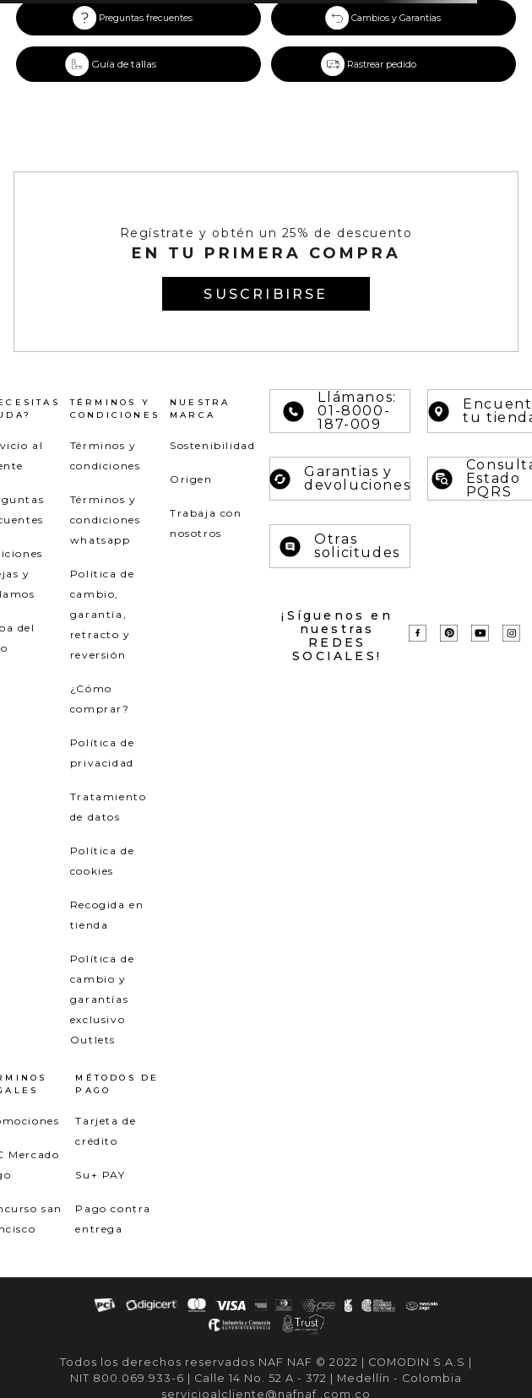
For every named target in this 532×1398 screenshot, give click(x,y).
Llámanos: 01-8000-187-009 (340, 411)
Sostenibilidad (212, 445)
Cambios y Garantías (396, 18)
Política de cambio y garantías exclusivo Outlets (102, 999)
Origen (191, 479)
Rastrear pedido (381, 64)
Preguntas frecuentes (146, 18)
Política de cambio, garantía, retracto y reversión (102, 614)
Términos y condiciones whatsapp (105, 519)
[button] (138, 64)
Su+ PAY (100, 1174)
